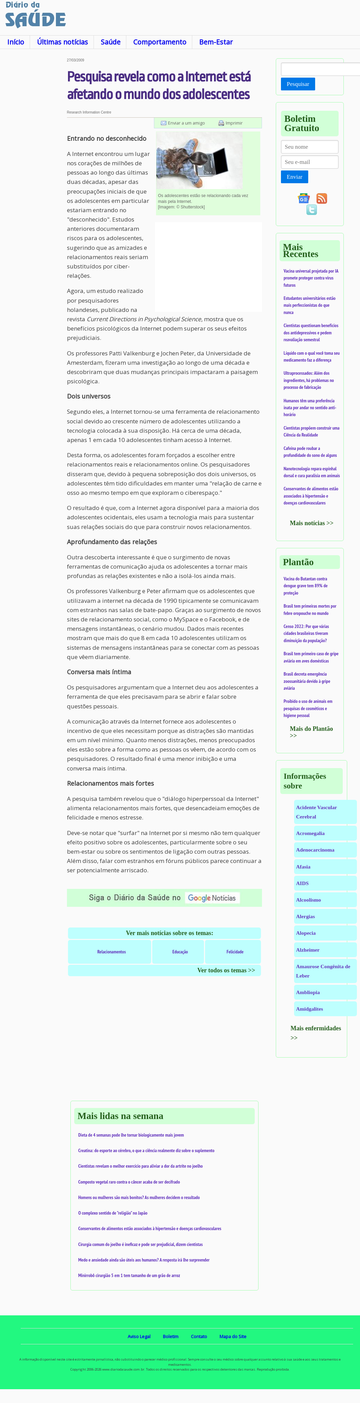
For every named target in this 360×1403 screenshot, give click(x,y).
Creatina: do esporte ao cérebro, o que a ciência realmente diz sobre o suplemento (146, 1150)
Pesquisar (298, 84)
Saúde (110, 42)
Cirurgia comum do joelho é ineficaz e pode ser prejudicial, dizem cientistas (140, 1244)
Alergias (305, 916)
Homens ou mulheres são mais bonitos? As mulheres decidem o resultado (139, 1197)
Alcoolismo (308, 900)
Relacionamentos (111, 952)
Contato (199, 1336)
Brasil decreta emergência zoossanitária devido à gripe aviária (307, 681)
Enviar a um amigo (186, 123)
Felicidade (234, 952)
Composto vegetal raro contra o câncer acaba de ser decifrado (129, 1182)
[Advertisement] (32, 161)
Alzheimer (308, 950)
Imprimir (234, 123)
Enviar (294, 177)
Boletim (170, 1336)
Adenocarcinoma (315, 850)
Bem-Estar (216, 42)
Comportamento (159, 42)
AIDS (302, 883)
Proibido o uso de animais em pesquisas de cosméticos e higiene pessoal (308, 708)
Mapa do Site (233, 1336)
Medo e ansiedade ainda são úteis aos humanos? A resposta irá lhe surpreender (144, 1260)
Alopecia (306, 933)
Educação (180, 952)
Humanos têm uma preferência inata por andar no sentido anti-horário (310, 408)
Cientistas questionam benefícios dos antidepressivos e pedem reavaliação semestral (311, 332)
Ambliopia (308, 992)
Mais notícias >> (312, 523)
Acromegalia (310, 833)
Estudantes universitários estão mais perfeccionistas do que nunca (309, 305)
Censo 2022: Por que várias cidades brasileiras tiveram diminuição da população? (306, 633)
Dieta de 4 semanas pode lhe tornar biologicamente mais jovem (131, 1135)
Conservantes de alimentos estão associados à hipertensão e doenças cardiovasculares (149, 1228)
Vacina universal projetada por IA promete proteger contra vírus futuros (311, 278)
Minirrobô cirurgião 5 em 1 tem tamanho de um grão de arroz (129, 1275)
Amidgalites (309, 1009)
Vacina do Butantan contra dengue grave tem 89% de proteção (306, 586)
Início (15, 42)
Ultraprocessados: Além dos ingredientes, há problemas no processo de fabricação (309, 380)
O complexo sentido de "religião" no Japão (112, 1213)
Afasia (303, 867)
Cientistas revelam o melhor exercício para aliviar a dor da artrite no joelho (140, 1166)
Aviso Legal (139, 1336)
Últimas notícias (62, 42)
